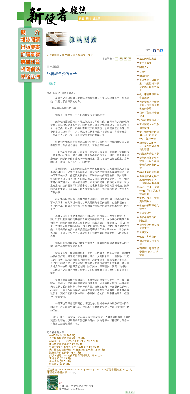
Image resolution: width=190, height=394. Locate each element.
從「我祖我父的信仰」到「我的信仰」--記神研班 (149, 135)
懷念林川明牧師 (148, 236)
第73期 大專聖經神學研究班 (77, 55)
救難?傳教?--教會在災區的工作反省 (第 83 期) (74, 346)
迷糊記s (143, 232)
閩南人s (143, 67)
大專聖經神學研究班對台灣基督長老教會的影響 (149, 105)
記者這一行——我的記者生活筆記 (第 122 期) (74, 341)
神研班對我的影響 (149, 172)
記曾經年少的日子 (149, 153)
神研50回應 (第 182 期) (62, 335)
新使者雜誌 (53, 55)
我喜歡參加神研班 (149, 120)
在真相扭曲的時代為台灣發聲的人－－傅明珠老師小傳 (149, 179)
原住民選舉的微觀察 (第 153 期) (67, 338)
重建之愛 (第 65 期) (60, 358)
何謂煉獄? (145, 213)
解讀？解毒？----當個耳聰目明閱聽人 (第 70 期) (75, 355)
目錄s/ (142, 71)
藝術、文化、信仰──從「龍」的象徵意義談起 (149, 190)
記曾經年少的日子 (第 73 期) (65, 352)
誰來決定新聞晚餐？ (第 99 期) (66, 344)
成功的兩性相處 (148, 58)
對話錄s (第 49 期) (59, 364)
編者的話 (144, 76)
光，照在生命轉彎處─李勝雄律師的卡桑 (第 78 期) (77, 349)
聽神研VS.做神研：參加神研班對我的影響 (149, 146)
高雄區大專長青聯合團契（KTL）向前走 (149, 251)
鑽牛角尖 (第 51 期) (60, 361)
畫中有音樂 (145, 63)
